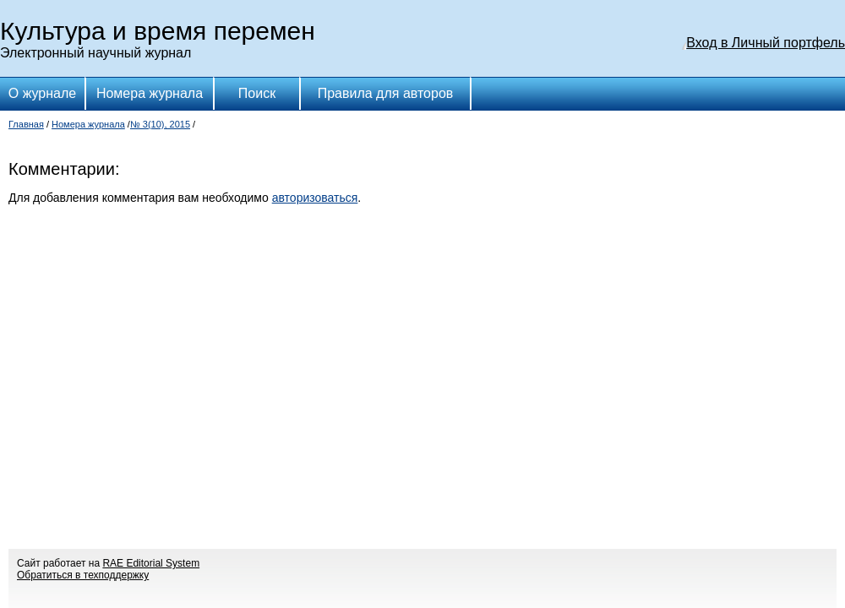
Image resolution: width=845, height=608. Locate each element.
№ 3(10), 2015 (160, 124)
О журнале (42, 93)
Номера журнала (149, 93)
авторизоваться (315, 197)
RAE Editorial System (150, 563)
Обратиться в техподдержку (83, 575)
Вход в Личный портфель (765, 42)
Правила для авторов (386, 93)
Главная (26, 124)
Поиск (256, 93)
